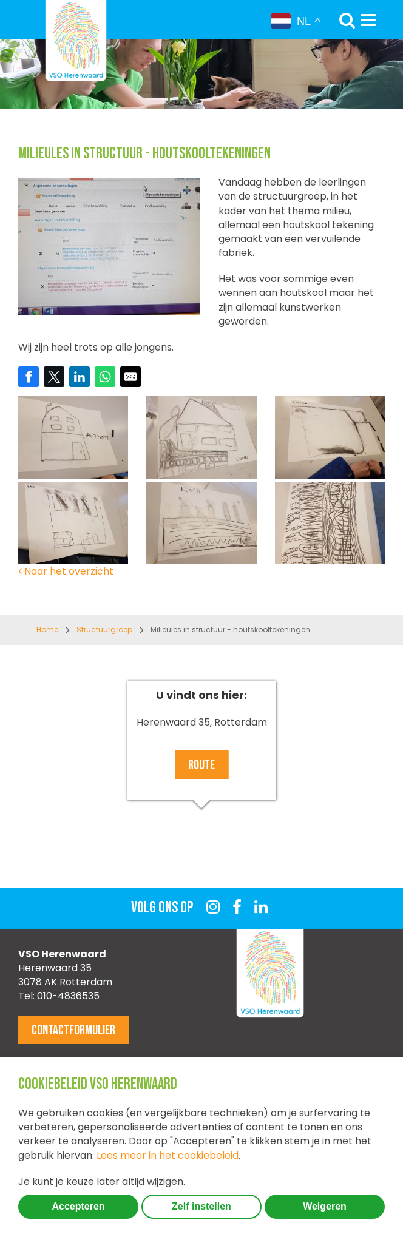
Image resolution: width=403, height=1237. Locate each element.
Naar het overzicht (65, 571)
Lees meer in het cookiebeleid (168, 1155)
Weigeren (325, 1206)
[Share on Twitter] (54, 376)
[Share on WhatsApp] (105, 376)
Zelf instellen (201, 1206)
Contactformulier (73, 1030)
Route (201, 765)
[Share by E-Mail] (130, 376)
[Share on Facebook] (28, 376)
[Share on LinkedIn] (79, 376)
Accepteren (78, 1206)
